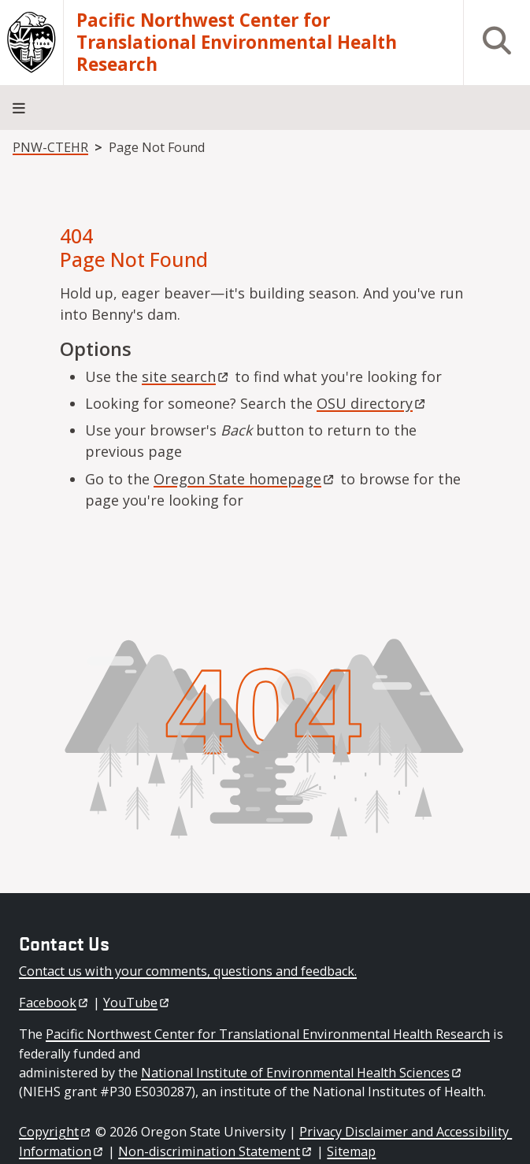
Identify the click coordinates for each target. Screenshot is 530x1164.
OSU (372, 403)
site (186, 376)
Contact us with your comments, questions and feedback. (188, 971)
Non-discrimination (215, 1151)
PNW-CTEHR (50, 147)
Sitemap (351, 1151)
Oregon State (245, 478)
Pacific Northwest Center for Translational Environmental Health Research (236, 42)
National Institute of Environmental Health (302, 1072)
